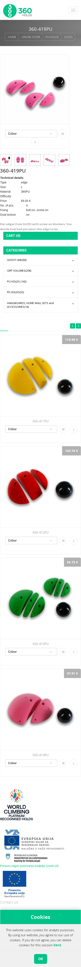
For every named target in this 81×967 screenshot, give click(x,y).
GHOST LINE (16, 260)
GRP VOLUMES (19, 270)
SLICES (68, 37)
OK (40, 959)
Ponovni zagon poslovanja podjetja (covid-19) (29, 866)
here (57, 945)
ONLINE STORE (31, 37)
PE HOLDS (15, 292)
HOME (12, 37)
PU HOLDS (52, 37)
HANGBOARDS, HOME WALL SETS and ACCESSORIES (30, 305)
